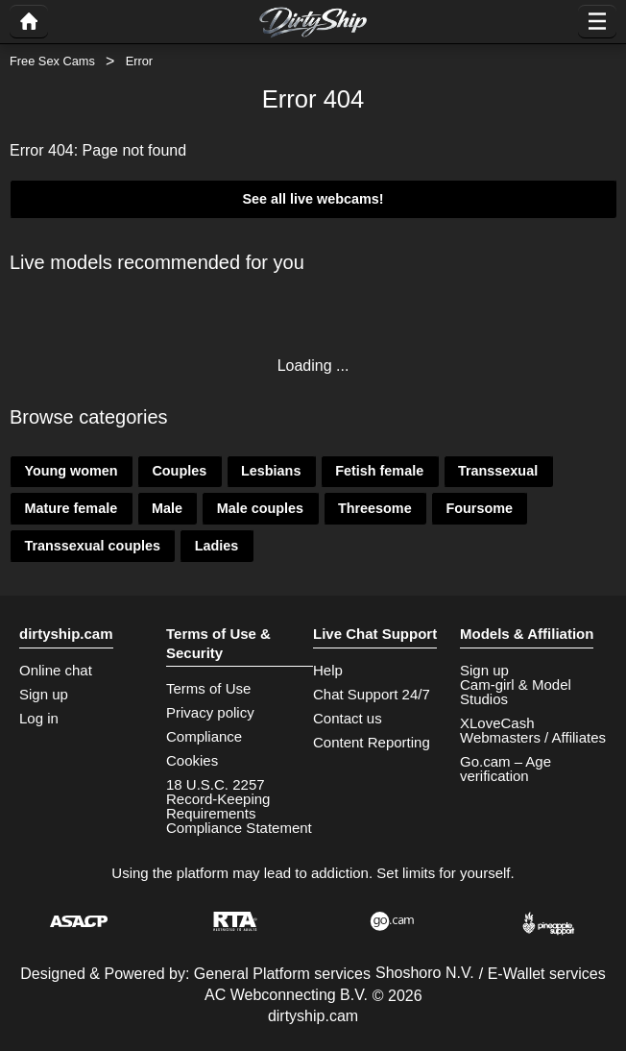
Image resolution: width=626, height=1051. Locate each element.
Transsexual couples (92, 545)
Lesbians (271, 470)
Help (328, 670)
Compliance (204, 736)
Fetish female (379, 470)
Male (167, 508)
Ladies (217, 545)
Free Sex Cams (52, 61)
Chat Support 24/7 (371, 694)
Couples (179, 470)
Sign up (43, 694)
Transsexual (498, 470)
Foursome (479, 508)
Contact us (347, 718)
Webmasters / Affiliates (533, 737)
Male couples (260, 508)
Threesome (375, 508)
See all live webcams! (312, 199)
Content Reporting (371, 742)
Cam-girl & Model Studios (515, 691)
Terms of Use (208, 688)
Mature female (70, 508)
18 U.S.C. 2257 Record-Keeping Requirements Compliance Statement (239, 806)
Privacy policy (210, 712)
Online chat (55, 670)
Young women (70, 470)
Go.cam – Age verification (505, 768)
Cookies (192, 760)
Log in (39, 718)
